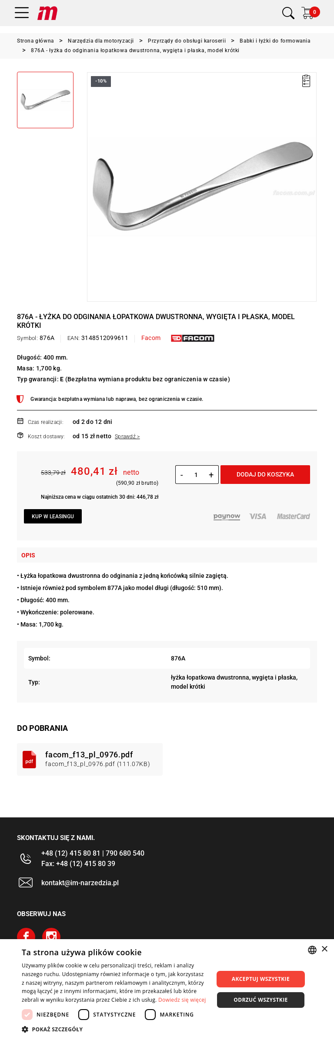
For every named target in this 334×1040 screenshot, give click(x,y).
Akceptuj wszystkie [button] (261, 979)
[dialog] (167, 989)
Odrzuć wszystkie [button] (260, 999)
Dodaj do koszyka (265, 474)
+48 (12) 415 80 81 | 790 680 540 (92, 853)
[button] (115, 1029)
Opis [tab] (28, 555)
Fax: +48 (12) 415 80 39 (78, 864)
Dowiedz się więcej (182, 999)
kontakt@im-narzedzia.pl (80, 883)
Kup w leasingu (53, 516)
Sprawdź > (127, 436)
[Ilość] (196, 474)
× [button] (324, 949)
